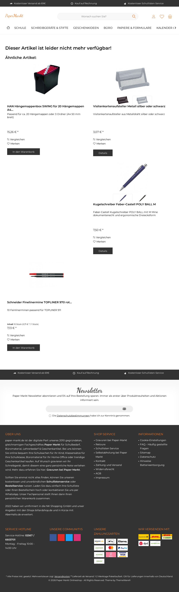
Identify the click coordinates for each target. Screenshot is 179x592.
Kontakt (100, 461)
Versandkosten (62, 576)
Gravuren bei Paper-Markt (111, 440)
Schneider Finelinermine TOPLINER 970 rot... (39, 302)
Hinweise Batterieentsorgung (152, 463)
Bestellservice (14, 485)
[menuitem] (170, 16)
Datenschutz (148, 456)
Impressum (103, 477)
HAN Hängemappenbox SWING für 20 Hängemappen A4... (45, 108)
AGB (98, 473)
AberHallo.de (13, 514)
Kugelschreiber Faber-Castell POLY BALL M (124, 204)
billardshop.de (43, 510)
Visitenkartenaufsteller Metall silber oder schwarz (129, 106)
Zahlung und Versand (109, 465)
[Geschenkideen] (86, 28)
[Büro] (108, 28)
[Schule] (20, 28)
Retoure (100, 444)
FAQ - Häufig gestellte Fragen (153, 446)
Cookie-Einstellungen (153, 440)
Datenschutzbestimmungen (73, 415)
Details (103, 153)
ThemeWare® (123, 580)
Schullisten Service (107, 448)
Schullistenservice (58, 481)
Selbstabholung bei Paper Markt (111, 454)
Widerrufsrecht (105, 469)
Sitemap (145, 452)
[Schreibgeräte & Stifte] (50, 28)
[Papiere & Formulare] (134, 28)
